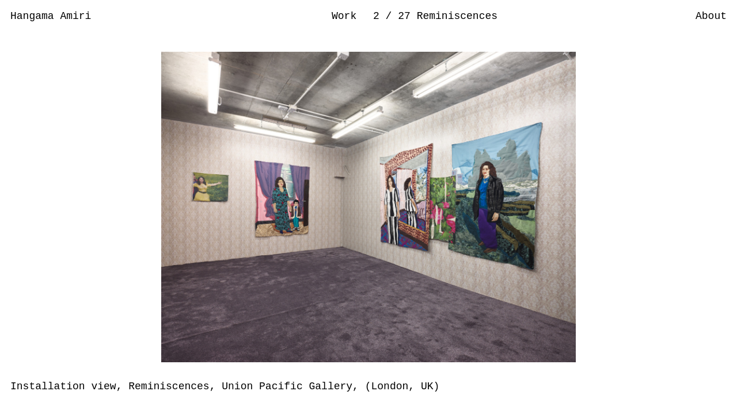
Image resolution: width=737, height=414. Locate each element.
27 (407, 16)
